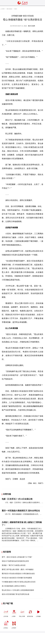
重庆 (15, 9)
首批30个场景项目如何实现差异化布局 (15, 561)
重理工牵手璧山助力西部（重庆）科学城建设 (18, 569)
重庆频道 (9, 9)
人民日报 (5, 612)
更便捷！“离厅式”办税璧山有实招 (13, 565)
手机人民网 (22, 612)
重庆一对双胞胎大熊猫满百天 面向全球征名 (21, 511)
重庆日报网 (31, 26)
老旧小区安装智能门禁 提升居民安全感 (15, 594)
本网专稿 (7, 494)
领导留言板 (30, 612)
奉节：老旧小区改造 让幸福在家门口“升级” (17, 557)
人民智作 (14, 624)
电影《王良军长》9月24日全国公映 (17, 499)
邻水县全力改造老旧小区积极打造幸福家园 (17, 578)
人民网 (2, 9)
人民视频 (38, 612)
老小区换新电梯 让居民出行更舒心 (14, 586)
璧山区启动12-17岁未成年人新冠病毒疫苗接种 (18, 590)
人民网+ (14, 612)
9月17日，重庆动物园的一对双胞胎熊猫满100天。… (23, 514)
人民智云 (5, 624)
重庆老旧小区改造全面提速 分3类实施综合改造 (18, 573)
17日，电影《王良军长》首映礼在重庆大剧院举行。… (24, 502)
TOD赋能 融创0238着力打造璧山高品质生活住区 (19, 582)
